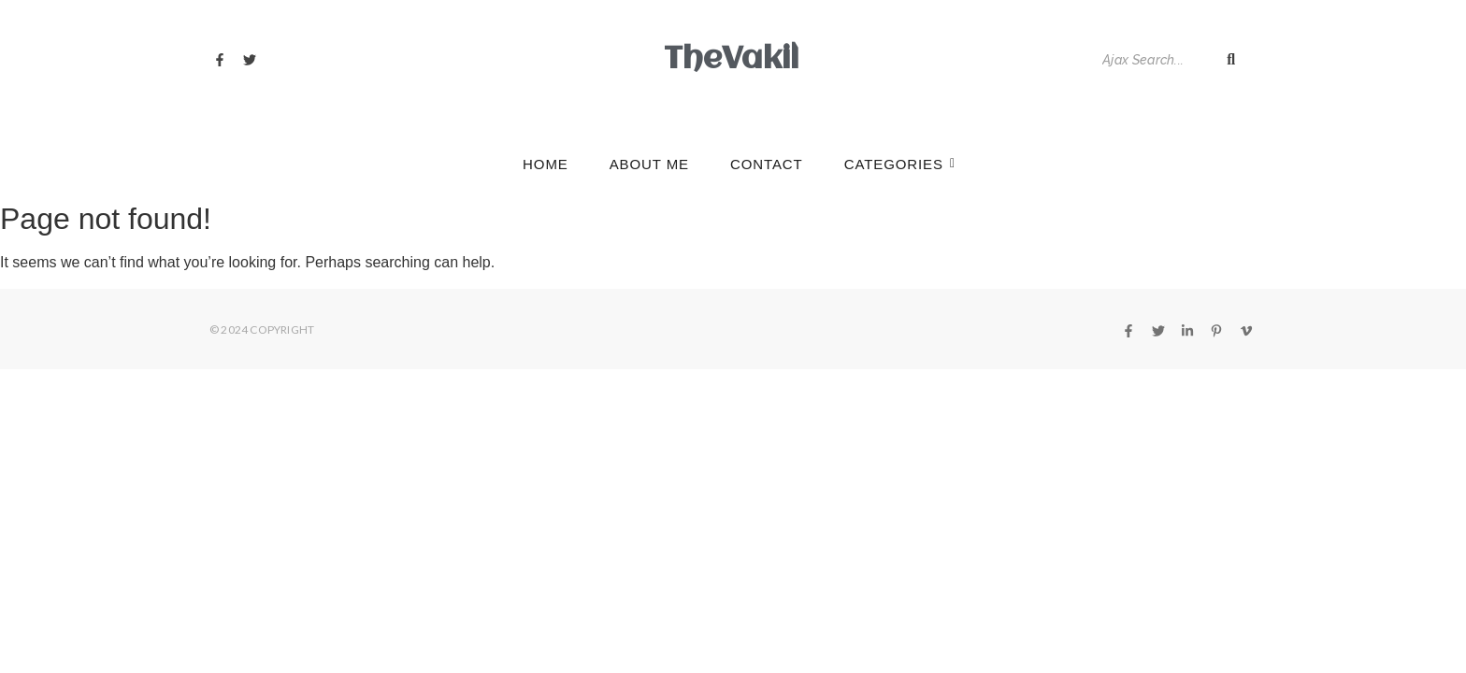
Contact (766, 164)
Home (545, 164)
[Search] (1153, 60)
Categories (899, 164)
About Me (649, 164)
